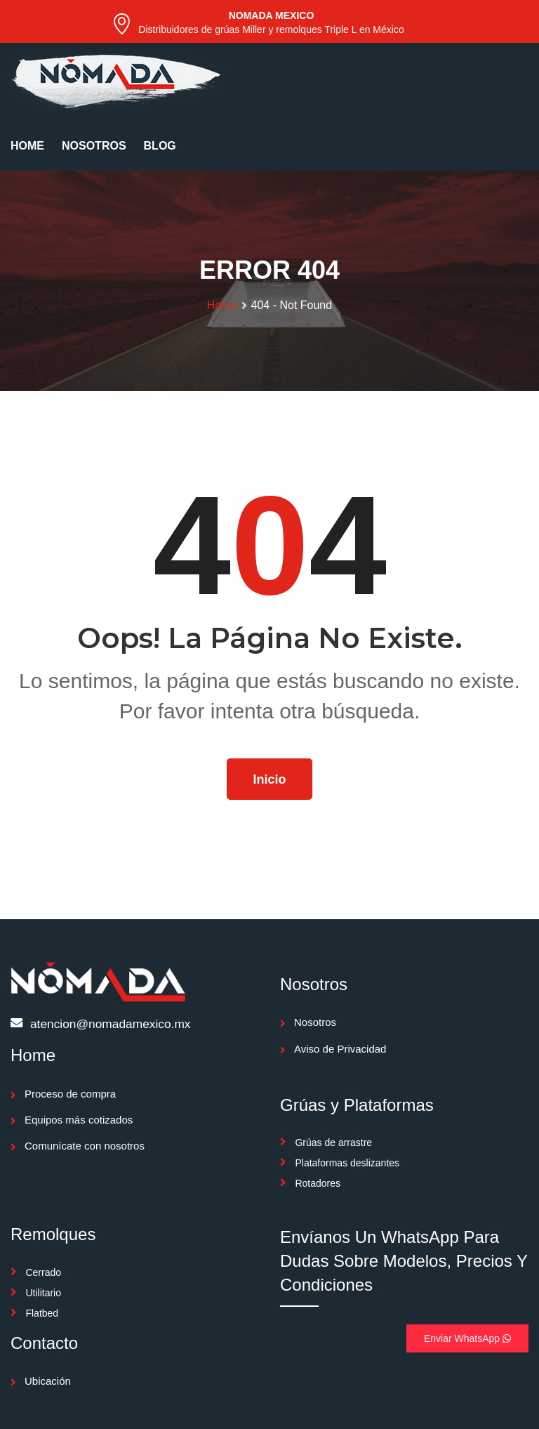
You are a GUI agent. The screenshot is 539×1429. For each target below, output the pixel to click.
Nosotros (315, 1022)
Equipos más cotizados (79, 1120)
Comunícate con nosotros (85, 1146)
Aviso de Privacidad (340, 1049)
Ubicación (48, 1381)
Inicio (269, 779)
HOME (27, 146)
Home (222, 305)
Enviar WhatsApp (467, 1338)
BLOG (160, 146)
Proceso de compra (70, 1094)
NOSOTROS (94, 146)
